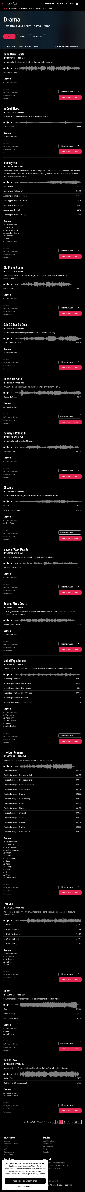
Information (7, 99)
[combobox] (75, 46)
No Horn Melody (11, 845)
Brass (6, 873)
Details (6, 90)
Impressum (8, 1155)
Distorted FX (9, 878)
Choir (6, 870)
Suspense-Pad (10, 231)
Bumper (7, 724)
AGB (5, 1149)
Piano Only (8, 718)
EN (80, 3)
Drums (7, 856)
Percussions (9, 859)
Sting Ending (9, 727)
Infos (49, 8)
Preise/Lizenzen (9, 96)
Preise (55, 8)
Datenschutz (8, 1152)
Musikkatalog (48, 1141)
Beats (7, 239)
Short (6, 1032)
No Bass (7, 962)
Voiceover (8, 228)
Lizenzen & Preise (10, 1144)
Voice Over (8, 716)
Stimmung (41, 37)
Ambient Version (11, 850)
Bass (6, 862)
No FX (7, 965)
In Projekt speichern (10, 93)
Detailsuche (14, 8)
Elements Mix (10, 242)
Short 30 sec (9, 721)
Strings (7, 867)
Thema (10, 37)
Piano (6, 864)
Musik (6, 8)
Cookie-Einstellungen (25, 1187)
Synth (6, 875)
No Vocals (8, 957)
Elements (8, 236)
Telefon (35, 8)
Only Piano (8, 523)
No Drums (8, 960)
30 (76, 1122)
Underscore (9, 853)
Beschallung (25, 8)
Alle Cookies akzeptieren (25, 1181)
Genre (25, 37)
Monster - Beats (11, 233)
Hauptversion (10, 83)
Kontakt (6, 1141)
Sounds (42, 8)
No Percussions (10, 848)
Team (5, 1146)
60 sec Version (10, 1096)
